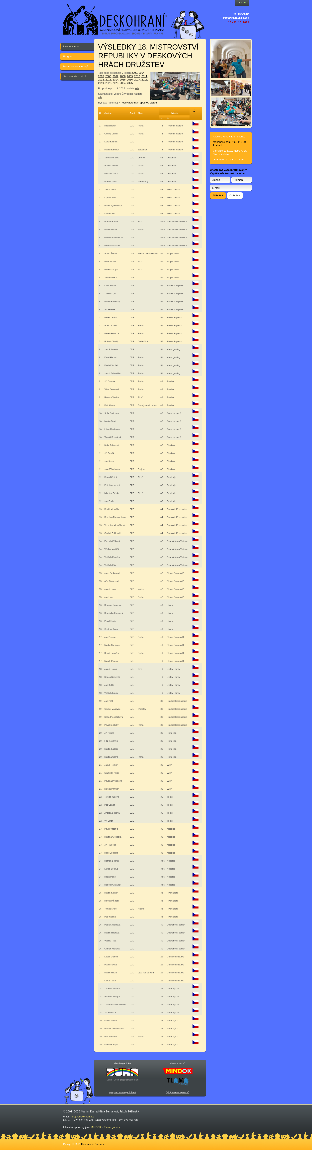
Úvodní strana (71, 46)
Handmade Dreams (92, 1144)
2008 (122, 76)
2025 (130, 83)
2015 (122, 79)
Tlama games (112, 1127)
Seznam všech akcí (74, 76)
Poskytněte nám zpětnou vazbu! (139, 102)
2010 (137, 76)
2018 (144, 79)
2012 (101, 79)
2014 (115, 79)
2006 (108, 76)
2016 (130, 79)
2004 (141, 72)
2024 (122, 83)
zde (137, 88)
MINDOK (96, 1127)
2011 (144, 76)
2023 (115, 83)
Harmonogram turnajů (75, 66)
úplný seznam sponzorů (177, 1092)
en (244, 2)
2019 (101, 83)
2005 (101, 76)
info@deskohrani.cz (82, 1116)
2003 (134, 72)
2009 (130, 76)
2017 (137, 79)
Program (68, 56)
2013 (108, 79)
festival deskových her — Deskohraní (115, 19)
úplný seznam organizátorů (122, 1092)
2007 (115, 76)
